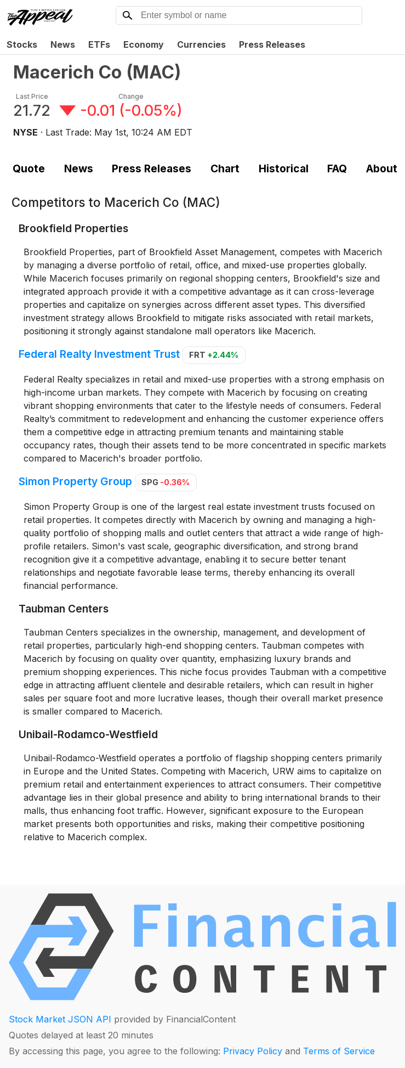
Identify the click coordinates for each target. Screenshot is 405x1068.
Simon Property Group (75, 481)
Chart (224, 168)
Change (131, 96)
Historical (284, 168)
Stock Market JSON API (60, 1019)
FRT (213, 354)
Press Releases (272, 44)
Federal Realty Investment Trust (99, 354)
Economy (143, 44)
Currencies (201, 44)
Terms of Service (339, 1050)
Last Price (32, 96)
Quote (29, 168)
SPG (165, 482)
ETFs (99, 44)
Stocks (22, 44)
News (62, 44)
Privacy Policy (252, 1050)
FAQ (337, 168)
